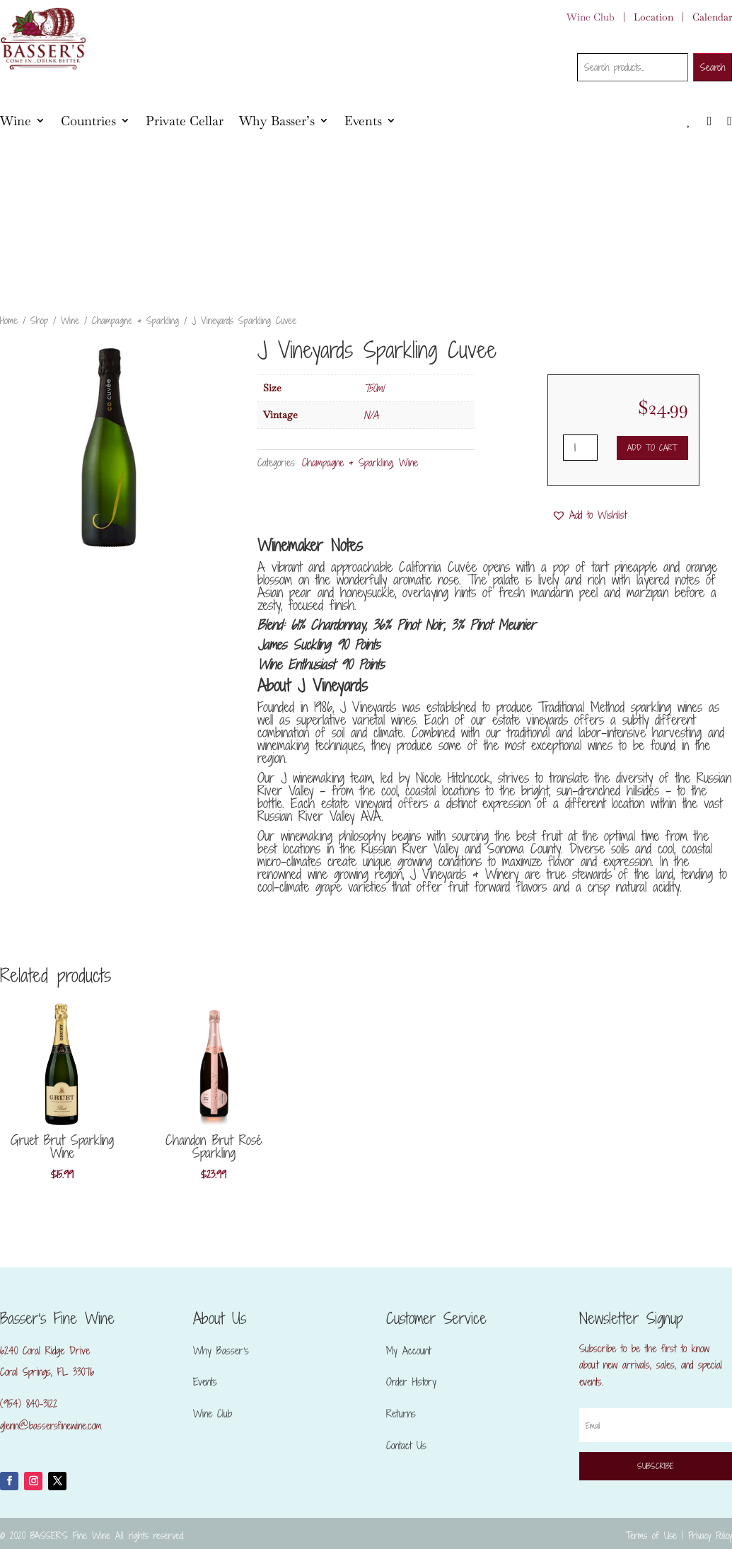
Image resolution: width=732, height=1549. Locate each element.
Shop (39, 320)
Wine (15, 121)
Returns (401, 1413)
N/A (371, 415)
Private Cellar (184, 121)
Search (712, 67)
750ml (374, 388)
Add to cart (652, 448)
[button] (589, 515)
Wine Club (591, 17)
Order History (411, 1381)
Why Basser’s (277, 121)
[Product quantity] (580, 447)
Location (653, 17)
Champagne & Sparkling (135, 320)
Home (9, 320)
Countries (88, 121)
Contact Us (406, 1445)
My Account (408, 1350)
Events (363, 121)
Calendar (712, 17)
